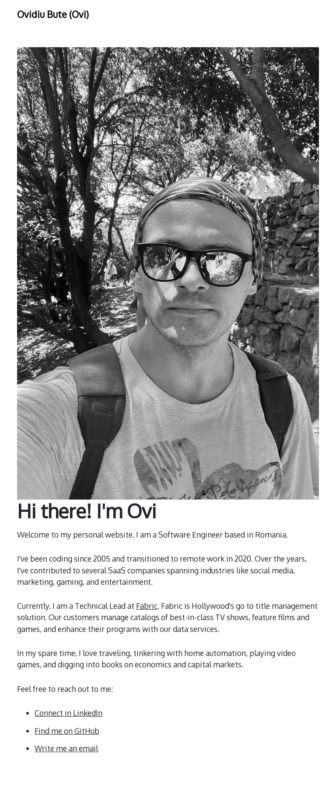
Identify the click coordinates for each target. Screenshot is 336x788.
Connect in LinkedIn (68, 713)
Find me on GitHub (67, 731)
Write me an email (66, 748)
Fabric (147, 606)
